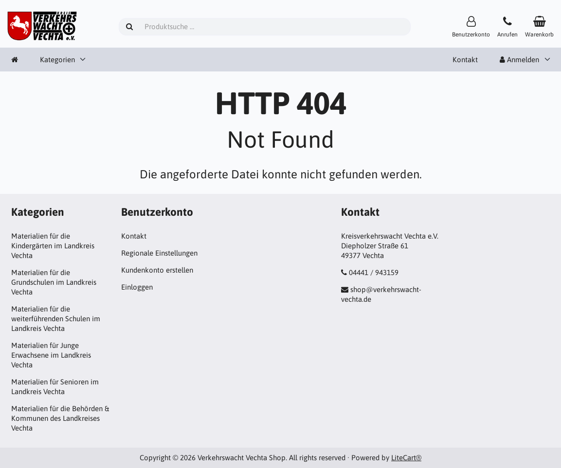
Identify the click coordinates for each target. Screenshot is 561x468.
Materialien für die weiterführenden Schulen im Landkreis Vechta (55, 318)
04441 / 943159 (373, 272)
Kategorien (57, 59)
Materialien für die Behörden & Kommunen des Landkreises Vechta (60, 418)
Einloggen (137, 287)
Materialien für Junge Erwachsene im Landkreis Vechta (51, 355)
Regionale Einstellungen (159, 253)
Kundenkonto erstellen (157, 270)
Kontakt (465, 59)
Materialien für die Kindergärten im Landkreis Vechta (52, 246)
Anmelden (519, 59)
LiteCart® (406, 457)
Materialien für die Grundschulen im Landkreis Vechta (53, 282)
